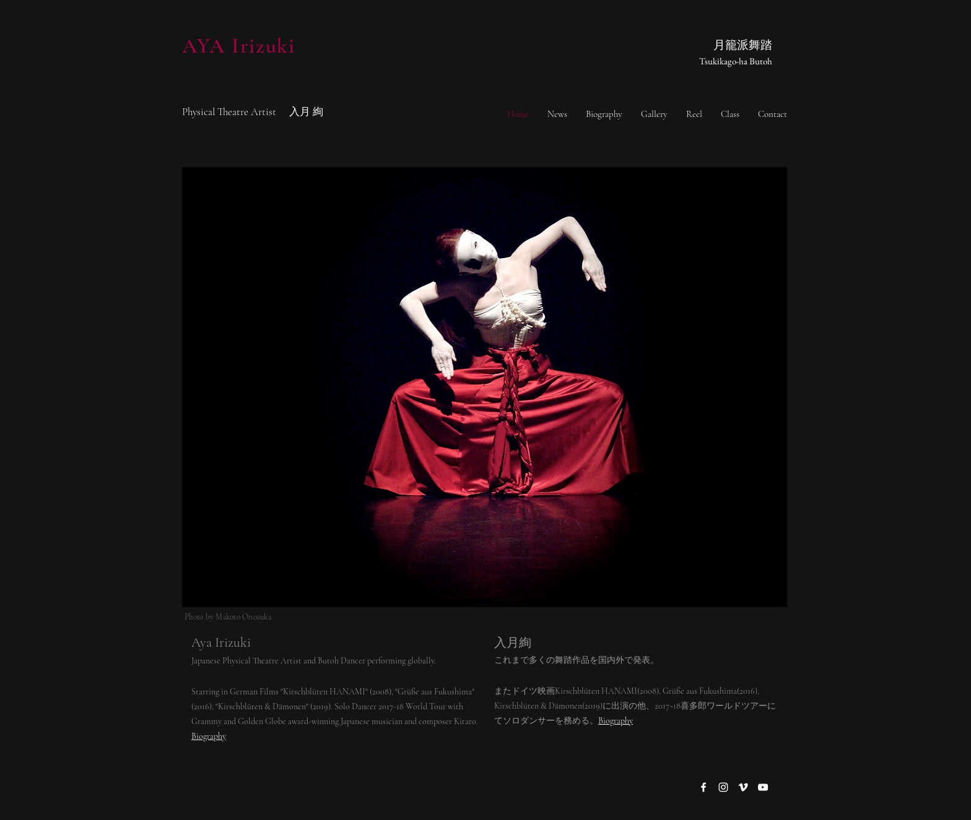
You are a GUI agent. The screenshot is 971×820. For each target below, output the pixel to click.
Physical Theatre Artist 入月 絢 (252, 111)
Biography (615, 720)
